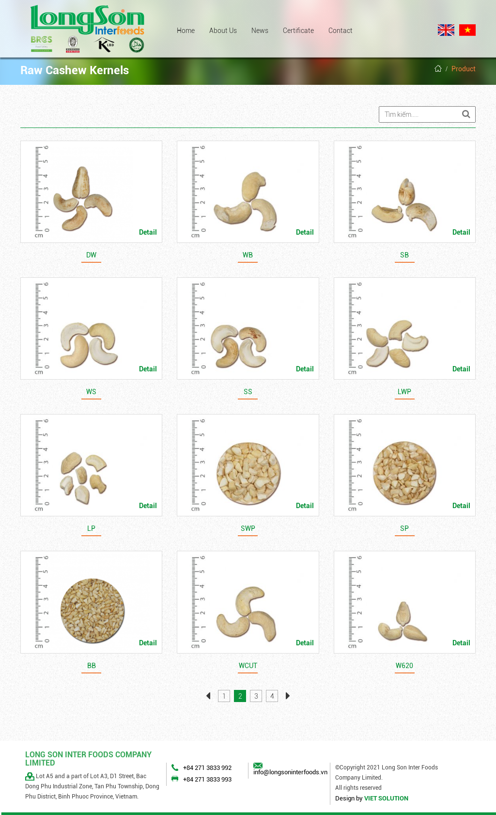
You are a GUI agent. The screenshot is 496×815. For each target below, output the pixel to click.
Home (186, 30)
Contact (340, 30)
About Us (223, 30)
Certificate (298, 30)
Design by (349, 798)
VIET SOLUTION (386, 798)
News (259, 30)
